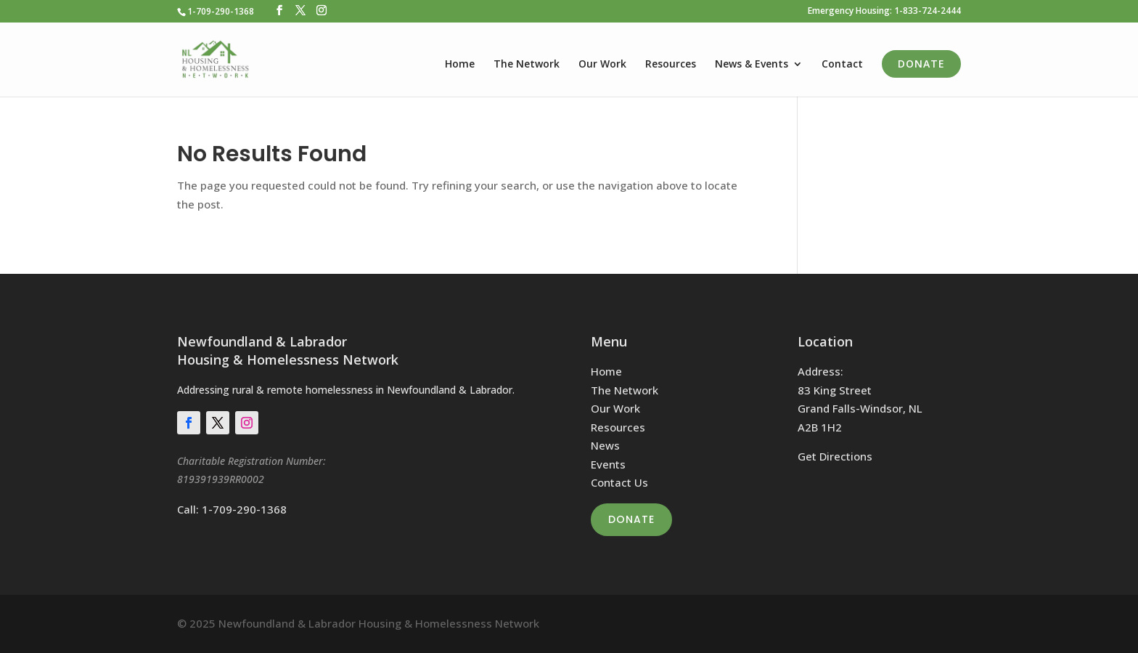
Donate (921, 63)
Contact (842, 64)
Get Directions (835, 456)
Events (608, 464)
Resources (670, 64)
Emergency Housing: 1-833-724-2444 (884, 12)
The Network (527, 64)
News (605, 445)
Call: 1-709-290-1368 (232, 509)
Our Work (602, 64)
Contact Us (619, 482)
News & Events (751, 64)
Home (460, 64)
